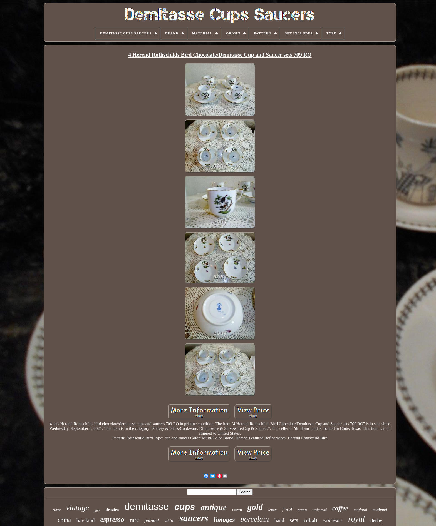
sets (294, 520)
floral (287, 509)
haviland (85, 520)
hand (279, 520)
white (169, 520)
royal (356, 518)
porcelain (255, 519)
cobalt (311, 520)
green (302, 510)
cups (184, 507)
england (360, 509)
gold (255, 507)
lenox (272, 510)
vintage (77, 507)
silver (57, 510)
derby (376, 520)
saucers (194, 518)
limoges (224, 519)
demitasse (146, 506)
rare (134, 520)
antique (214, 507)
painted (151, 520)
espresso (112, 519)
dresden (112, 510)
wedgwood (320, 510)
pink (97, 510)
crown (237, 510)
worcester (333, 520)
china (64, 519)
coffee (340, 508)
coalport (380, 509)
